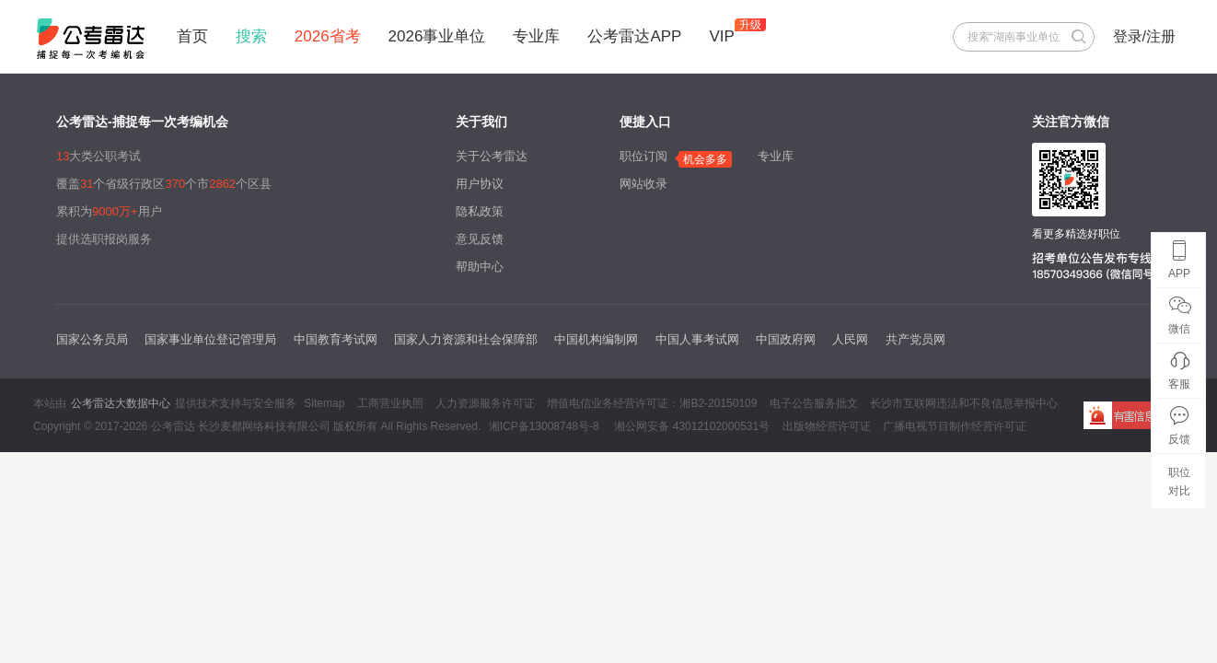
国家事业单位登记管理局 (210, 339)
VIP (721, 36)
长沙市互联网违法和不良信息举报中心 (964, 403)
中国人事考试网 (697, 339)
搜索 (251, 36)
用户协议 (480, 184)
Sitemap (324, 403)
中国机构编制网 (596, 339)
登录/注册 (1144, 36)
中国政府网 (786, 339)
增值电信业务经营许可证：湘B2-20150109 (652, 403)
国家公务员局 (92, 339)
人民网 (850, 339)
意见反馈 (480, 239)
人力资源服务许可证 (485, 403)
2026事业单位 (437, 36)
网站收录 (643, 184)
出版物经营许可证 (826, 426)
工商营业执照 (390, 403)
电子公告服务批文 (814, 403)
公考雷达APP (634, 36)
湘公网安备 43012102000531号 (690, 426)
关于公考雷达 (491, 156)
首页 (192, 36)
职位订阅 (643, 156)
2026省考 (328, 36)
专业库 (536, 36)
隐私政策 (480, 211)
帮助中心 (480, 266)
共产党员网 (915, 339)
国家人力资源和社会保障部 (466, 339)
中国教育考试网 (335, 339)
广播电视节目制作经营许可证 (954, 426)
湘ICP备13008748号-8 (544, 426)
